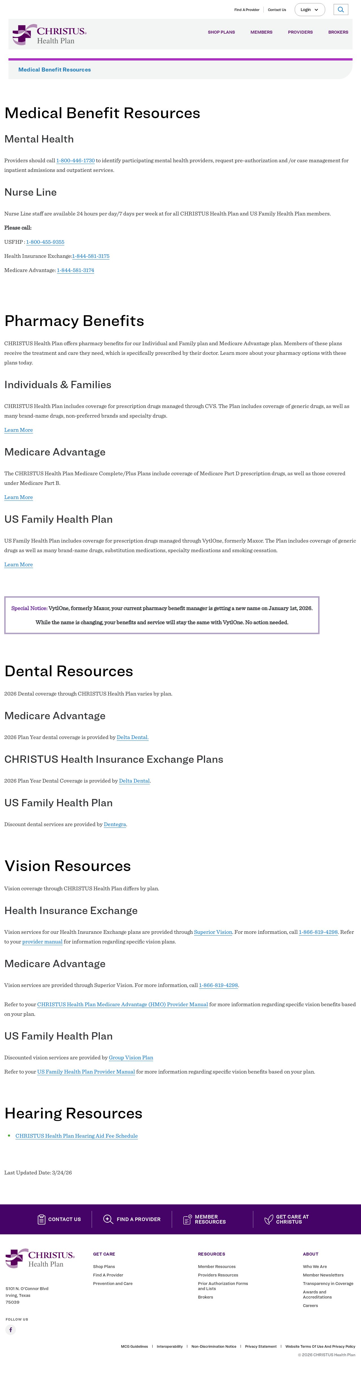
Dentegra (115, 824)
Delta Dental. (133, 737)
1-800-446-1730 (75, 160)
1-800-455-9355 (45, 241)
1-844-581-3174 (75, 270)
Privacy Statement (261, 1346)
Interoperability (170, 1346)
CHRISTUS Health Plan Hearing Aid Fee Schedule (77, 1135)
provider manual (42, 941)
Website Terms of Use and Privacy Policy (320, 1346)
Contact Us (277, 9)
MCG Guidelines (134, 1346)
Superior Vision (213, 931)
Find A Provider (246, 9)
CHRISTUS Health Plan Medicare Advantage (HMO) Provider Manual (122, 1004)
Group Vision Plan (131, 1057)
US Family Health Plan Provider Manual (86, 1071)
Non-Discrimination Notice (213, 1346)
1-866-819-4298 (318, 931)
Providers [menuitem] (300, 32)
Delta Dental (134, 780)
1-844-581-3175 (90, 255)
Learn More (18, 429)
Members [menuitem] (261, 32)
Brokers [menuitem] (338, 32)
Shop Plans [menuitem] (221, 32)
